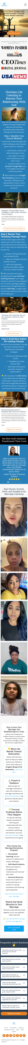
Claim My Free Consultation (14, 229)
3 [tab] (13, 482)
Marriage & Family (9, 1029)
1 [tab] (8, 482)
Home (6, 1027)
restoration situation (12, 835)
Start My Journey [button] (14, 33)
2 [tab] (10, 482)
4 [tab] (15, 482)
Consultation (13, 1027)
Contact (14, 1031)
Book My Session (14, 333)
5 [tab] (17, 482)
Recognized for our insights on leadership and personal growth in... (14, 42)
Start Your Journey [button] (14, 1013)
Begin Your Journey (14, 429)
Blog (17, 1029)
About (22, 1029)
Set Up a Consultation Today (14, 928)
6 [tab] (20, 482)
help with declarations (12, 796)
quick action (7, 388)
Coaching (20, 1027)
